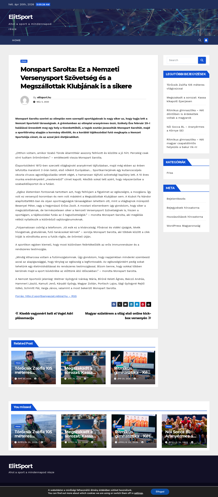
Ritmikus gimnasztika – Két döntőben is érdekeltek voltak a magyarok (185, 114)
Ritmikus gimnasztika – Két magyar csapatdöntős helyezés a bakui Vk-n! (185, 143)
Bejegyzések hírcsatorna (183, 207)
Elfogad (160, 491)
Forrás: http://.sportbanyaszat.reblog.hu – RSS (46, 296)
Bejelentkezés (176, 198)
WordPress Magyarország (183, 225)
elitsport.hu (44, 97)
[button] (200, 40)
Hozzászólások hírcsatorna (185, 216)
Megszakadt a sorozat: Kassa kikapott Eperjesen (84, 436)
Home (16, 40)
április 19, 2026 (179, 442)
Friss (23, 61)
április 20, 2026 (28, 442)
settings (138, 493)
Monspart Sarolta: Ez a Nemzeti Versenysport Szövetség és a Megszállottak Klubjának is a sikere (76, 77)
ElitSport (21, 16)
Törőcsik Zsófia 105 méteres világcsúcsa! (33, 372)
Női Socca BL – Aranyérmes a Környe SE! (179, 436)
